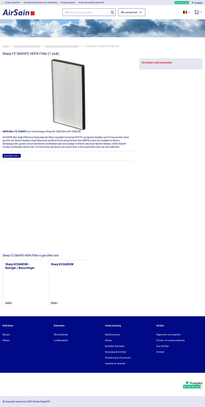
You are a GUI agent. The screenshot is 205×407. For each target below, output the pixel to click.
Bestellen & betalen (115, 346)
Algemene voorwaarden (168, 334)
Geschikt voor (11, 155)
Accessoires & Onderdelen (27, 46)
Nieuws (6, 334)
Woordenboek (61, 334)
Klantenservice (112, 334)
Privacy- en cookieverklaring (170, 340)
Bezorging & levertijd (115, 352)
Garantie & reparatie (115, 363)
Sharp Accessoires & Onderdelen (62, 46)
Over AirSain (162, 346)
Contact (160, 352)
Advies (6, 340)
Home (6, 46)
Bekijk (9, 303)
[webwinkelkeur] (11, 384)
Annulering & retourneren (118, 357)
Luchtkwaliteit (61, 340)
